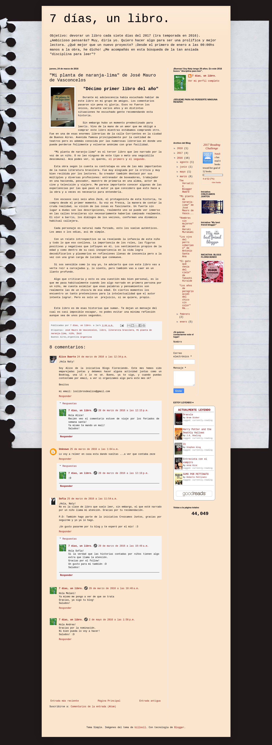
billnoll (140, 727)
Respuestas (70, 403)
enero (184, 321)
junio (184, 167)
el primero (116, 159)
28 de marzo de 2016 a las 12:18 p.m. (123, 473)
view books (216, 182)
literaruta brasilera (121, 330)
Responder (65, 396)
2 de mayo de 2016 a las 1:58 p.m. (112, 619)
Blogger (179, 727)
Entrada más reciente (65, 701)
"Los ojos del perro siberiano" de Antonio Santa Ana (186, 247)
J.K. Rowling (194, 436)
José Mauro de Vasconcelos (81, 330)
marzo (184, 176)
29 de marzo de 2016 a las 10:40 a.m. (114, 588)
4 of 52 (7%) (208, 179)
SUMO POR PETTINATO (196, 474)
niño (71, 333)
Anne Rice (192, 465)
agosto (185, 162)
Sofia (62, 498)
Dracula (188, 414)
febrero (185, 314)
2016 (180, 158)
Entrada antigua (149, 701)
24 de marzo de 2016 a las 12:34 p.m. (102, 356)
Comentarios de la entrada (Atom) (93, 706)
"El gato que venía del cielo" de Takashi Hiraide (185, 271)
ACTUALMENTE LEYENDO (194, 410)
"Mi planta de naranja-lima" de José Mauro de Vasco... (186, 205)
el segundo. (137, 159)
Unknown (64, 449)
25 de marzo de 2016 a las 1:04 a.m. (94, 449)
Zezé (79, 333)
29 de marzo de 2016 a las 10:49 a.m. (123, 546)
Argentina (86, 337)
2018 (180, 148)
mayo (183, 171)
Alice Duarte (67, 356)
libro (103, 330)
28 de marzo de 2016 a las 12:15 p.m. (123, 410)
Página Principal (109, 701)
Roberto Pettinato (197, 477)
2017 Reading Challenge (211, 146)
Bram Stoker (193, 418)
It (184, 444)
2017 (180, 153)
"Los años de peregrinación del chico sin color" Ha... (186, 297)
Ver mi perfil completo (203, 81)
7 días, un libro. (110, 19)
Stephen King (194, 447)
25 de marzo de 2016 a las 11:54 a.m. (92, 498)
